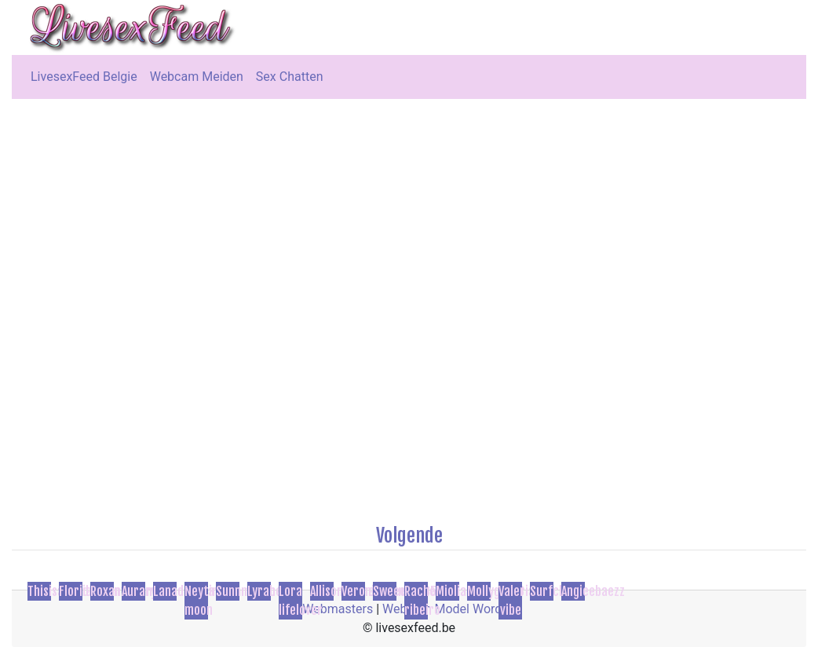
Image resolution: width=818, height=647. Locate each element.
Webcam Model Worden (449, 608)
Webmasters (337, 608)
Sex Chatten (289, 76)
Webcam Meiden (196, 76)
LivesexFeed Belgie (84, 76)
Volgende (409, 535)
